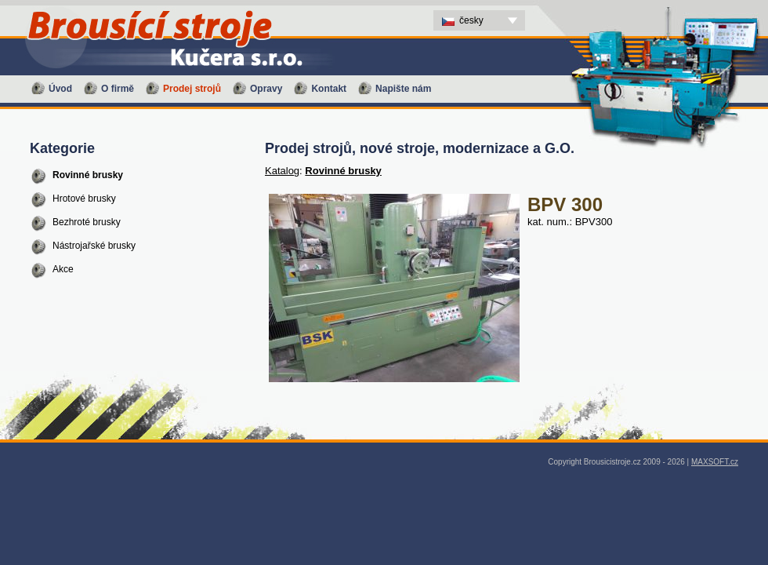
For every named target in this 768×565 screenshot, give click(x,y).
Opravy (266, 88)
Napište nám (403, 88)
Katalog (282, 171)
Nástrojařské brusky (94, 245)
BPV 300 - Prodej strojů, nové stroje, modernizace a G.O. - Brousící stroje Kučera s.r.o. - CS (153, 4)
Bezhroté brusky (87, 222)
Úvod (60, 88)
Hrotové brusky (84, 198)
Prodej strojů (192, 88)
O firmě (117, 88)
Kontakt (328, 88)
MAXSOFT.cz (714, 461)
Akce (63, 269)
